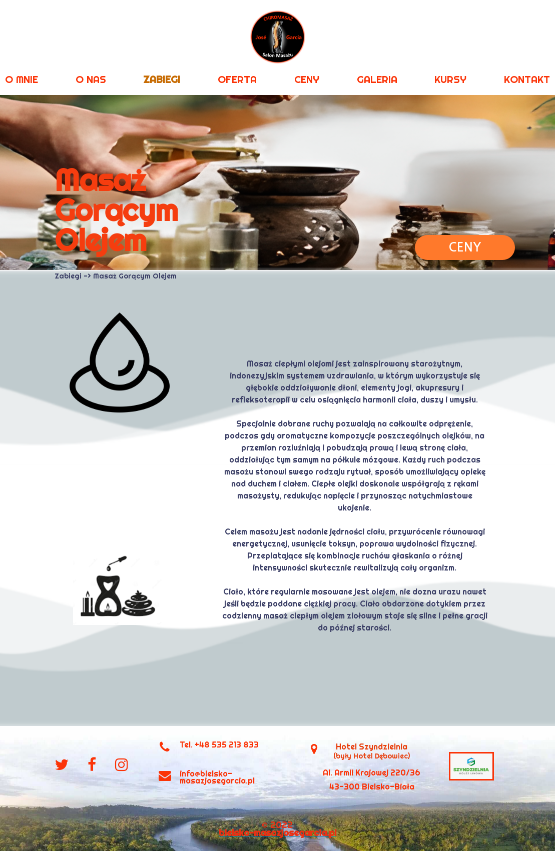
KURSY (450, 79)
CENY (306, 79)
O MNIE (21, 79)
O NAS (91, 79)
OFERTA (237, 79)
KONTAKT (527, 79)
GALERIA (377, 79)
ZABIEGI (161, 79)
